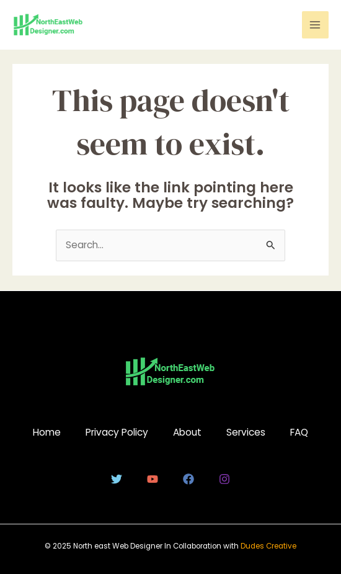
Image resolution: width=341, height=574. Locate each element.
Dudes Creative (268, 546)
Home (47, 432)
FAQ (299, 432)
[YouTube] (152, 479)
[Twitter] (116, 479)
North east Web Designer (118, 546)
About (187, 432)
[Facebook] (188, 479)
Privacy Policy (117, 432)
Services (245, 432)
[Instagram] (224, 479)
